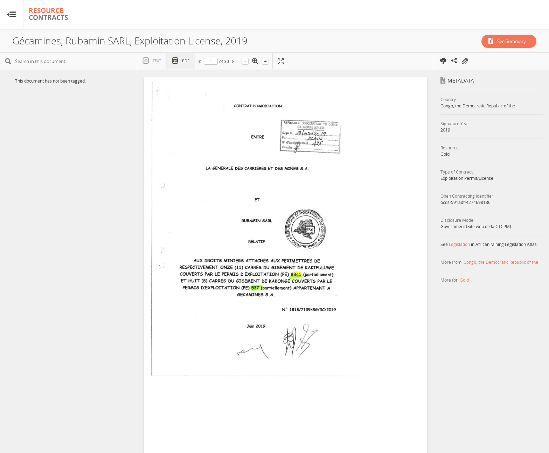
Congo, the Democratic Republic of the (501, 262)
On (464, 61)
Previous (200, 62)
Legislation (459, 244)
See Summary (511, 41)
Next (232, 62)
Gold (464, 280)
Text (157, 60)
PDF (185, 60)
